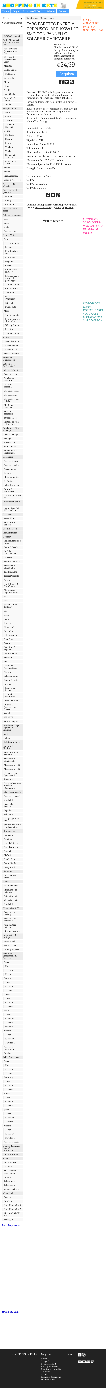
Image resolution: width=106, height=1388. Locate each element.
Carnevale (7, 514)
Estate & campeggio (12, 792)
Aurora (7, 672)
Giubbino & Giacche (10, 125)
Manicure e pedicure (9, 406)
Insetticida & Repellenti (10, 648)
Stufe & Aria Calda (11, 742)
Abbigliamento (9, 108)
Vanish (7, 713)
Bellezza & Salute (11, 370)
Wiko (6, 1010)
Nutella (7, 104)
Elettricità (7, 871)
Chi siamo (49, 11)
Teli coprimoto (12, 325)
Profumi (8, 657)
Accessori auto (12, 243)
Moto (6, 311)
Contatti (63, 11)
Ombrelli (8, 196)
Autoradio (10, 303)
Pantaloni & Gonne (10, 162)
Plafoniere (9, 855)
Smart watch (10, 941)
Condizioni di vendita (51, 1369)
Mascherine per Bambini (11, 753)
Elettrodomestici (11, 477)
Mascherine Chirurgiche (9, 759)
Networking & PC (11, 908)
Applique (8, 839)
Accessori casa (11, 461)
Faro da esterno (47, 18)
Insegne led (9, 867)
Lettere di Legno (11, 434)
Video (5, 1158)
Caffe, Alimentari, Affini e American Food (11, 42)
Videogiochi (8, 1193)
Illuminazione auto (11, 252)
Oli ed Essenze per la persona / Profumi (11, 727)
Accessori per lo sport (10, 209)
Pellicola (9, 1026)
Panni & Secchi (11, 547)
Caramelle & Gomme (10, 99)
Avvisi (44, 1374)
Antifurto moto (12, 315)
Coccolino (8, 631)
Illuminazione (32, 18)
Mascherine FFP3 (12, 769)
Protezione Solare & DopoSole (12, 423)
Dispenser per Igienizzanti (10, 774)
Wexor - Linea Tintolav (10, 605)
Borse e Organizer (10, 297)
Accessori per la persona (10, 191)
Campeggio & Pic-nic (12, 819)
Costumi (9, 120)
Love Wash (9, 684)
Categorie (45, 1361)
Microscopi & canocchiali (10, 1171)
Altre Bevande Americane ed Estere (10, 51)
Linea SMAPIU (11, 700)
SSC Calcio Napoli (11, 36)
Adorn (7, 580)
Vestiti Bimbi (9, 518)
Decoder (8, 1166)
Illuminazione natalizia (10, 891)
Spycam (7, 1177)
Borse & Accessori (12, 180)
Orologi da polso (11, 949)
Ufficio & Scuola (10, 1154)
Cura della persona (9, 385)
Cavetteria (10, 974)
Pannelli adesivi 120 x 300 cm (11, 509)
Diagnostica (10, 261)
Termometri (9, 779)
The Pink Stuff (10, 572)
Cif (5, 611)
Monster (8, 66)
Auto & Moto (9, 235)
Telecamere (9, 1181)
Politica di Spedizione (51, 1377)
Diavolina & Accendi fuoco (10, 666)
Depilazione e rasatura (10, 379)
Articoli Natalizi (11, 896)
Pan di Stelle (9, 94)
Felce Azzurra (10, 635)
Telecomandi (10, 1185)
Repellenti (8, 810)
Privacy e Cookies (49, 1366)
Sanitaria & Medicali (8, 747)
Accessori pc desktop (10, 913)
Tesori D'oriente (11, 576)
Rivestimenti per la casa (11, 503)
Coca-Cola (9, 78)
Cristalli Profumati (10, 695)
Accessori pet (10, 231)
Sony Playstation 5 (12, 1209)
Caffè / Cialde (10, 70)
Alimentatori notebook (10, 926)
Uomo (7, 112)
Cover (8, 966)
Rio (5, 661)
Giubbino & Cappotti (10, 156)
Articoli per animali (12, 215)
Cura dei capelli (11, 391)
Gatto (6, 227)
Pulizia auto (10, 307)
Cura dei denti (10, 395)
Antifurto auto (11, 288)
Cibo (6, 219)
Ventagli (7, 438)
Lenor (7, 619)
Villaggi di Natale (12, 900)
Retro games (9, 1219)
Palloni (7, 738)
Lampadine (9, 835)
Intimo (8, 116)
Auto (6, 239)
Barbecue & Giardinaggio (9, 358)
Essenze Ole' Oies (12, 561)
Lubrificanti (10, 257)
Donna (7, 131)
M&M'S (7, 82)
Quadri (7, 851)
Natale (6, 881)
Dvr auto (9, 247)
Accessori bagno (11, 465)
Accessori (9, 970)
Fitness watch (10, 945)
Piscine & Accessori (8, 805)
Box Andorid (10, 1162)
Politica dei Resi (48, 1379)
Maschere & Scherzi (9, 523)
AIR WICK (8, 717)
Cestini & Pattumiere (9, 490)
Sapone (7, 643)
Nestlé (7, 90)
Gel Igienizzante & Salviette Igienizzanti (12, 785)
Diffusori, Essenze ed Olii (12, 496)
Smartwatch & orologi (9, 936)
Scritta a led (9, 442)
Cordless (8, 1053)
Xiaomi (7, 1030)
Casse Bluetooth (11, 341)
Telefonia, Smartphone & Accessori (10, 955)
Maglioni (9, 147)
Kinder (7, 86)
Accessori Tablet (11, 1142)
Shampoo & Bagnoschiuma (11, 591)
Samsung (8, 978)
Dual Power (9, 639)
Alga (6, 600)
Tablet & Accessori (11, 1057)
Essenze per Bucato (10, 689)
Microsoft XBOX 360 (12, 1214)
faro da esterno (43, 207)
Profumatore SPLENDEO (10, 566)
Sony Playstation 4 (12, 1205)
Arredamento (10, 469)
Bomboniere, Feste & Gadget (11, 429)
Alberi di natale (11, 885)
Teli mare (8, 814)
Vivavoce (9, 265)
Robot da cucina (11, 485)
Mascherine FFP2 (12, 765)
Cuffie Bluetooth (11, 345)
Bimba (7, 172)
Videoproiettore (11, 1189)
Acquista (66, 74)
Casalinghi (8, 457)
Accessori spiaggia (12, 796)
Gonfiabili (8, 800)
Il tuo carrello (31, 11)
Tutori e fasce (10, 418)
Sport (5, 734)
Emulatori (8, 1201)
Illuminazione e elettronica (12, 320)
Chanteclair (9, 627)
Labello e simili (11, 676)
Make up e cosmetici (9, 412)
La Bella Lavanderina (10, 552)
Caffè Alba (10, 74)
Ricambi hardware (12, 931)
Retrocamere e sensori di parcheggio (12, 278)
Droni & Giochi (10, 528)
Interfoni (9, 329)
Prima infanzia (11, 176)
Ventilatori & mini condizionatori (12, 825)
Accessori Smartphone (10, 1048)
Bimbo (7, 168)
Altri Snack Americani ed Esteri (10, 59)
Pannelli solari (10, 863)
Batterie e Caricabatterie (9, 365)
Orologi (7, 200)
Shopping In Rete (64, 207)
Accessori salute (11, 374)
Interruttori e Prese (10, 876)
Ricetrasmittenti (11, 353)
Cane (6, 223)
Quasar (7, 623)
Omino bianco (10, 653)
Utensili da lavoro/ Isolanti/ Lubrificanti (11, 1148)
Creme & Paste (11, 680)
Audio (6, 337)
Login (16, 11)
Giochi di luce (10, 859)
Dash (6, 615)
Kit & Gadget (10, 446)
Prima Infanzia (10, 533)
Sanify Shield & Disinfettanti (11, 585)
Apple (6, 962)
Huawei (7, 994)
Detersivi (7, 537)
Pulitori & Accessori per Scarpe (10, 707)
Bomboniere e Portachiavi (10, 451)
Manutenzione (12, 284)
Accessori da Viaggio (9, 185)
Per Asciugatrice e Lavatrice (12, 542)
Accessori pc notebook (10, 919)
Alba (6, 596)
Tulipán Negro (11, 721)
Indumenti (9, 204)
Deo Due (8, 557)
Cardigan (9, 135)
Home (5, 11)
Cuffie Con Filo (11, 349)
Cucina (7, 473)
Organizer (9, 481)
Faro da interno (11, 843)
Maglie (8, 151)
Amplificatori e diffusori (12, 270)
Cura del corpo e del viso (11, 400)
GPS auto (9, 292)
